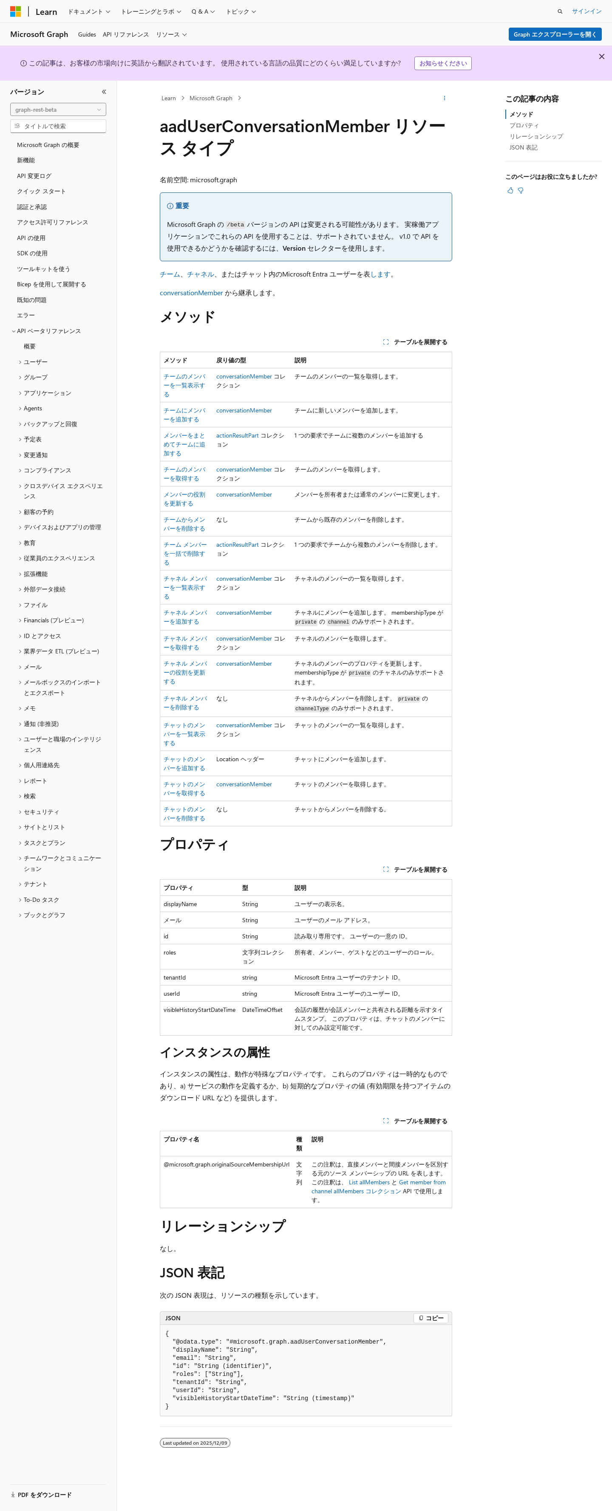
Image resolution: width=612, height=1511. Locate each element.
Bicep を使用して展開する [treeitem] (51, 284)
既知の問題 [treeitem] (32, 300)
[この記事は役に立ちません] (521, 190)
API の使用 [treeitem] (31, 238)
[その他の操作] (444, 98)
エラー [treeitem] (26, 315)
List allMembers (369, 1182)
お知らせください (443, 63)
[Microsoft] (15, 11)
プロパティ (524, 125)
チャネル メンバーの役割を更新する (185, 672)
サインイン (587, 11)
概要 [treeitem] (30, 346)
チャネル (200, 273)
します (380, 273)
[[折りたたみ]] (104, 91)
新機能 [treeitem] (26, 160)
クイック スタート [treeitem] (41, 191)
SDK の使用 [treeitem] (32, 253)
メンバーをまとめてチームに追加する (184, 444)
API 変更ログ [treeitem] (34, 176)
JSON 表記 (524, 147)
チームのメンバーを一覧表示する (184, 385)
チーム (170, 273)
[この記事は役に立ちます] (510, 190)
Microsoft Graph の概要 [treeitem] (48, 145)
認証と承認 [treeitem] (32, 207)
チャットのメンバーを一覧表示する (184, 734)
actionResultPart (237, 435)
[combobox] (58, 109)
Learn (169, 98)
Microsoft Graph (211, 98)
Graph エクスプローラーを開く (555, 34)
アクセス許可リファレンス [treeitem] (52, 222)
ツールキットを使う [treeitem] (44, 269)
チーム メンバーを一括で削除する (185, 553)
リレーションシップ (536, 136)
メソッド (521, 114)
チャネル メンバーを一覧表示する (185, 587)
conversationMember (191, 292)
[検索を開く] (560, 11)
